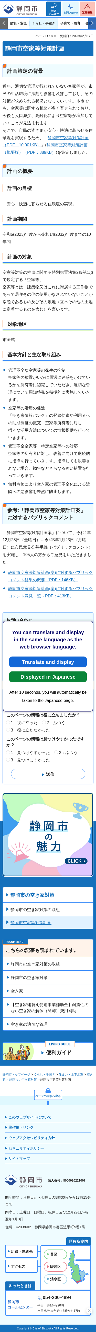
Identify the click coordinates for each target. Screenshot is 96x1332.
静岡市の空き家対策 (32, 895)
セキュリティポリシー (26, 1148)
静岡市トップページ (16, 1074)
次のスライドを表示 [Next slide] (92, 23)
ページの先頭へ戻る (48, 1096)
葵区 (53, 1254)
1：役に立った (24, 723)
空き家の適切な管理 (29, 1024)
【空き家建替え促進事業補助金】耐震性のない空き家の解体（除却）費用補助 (50, 1008)
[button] (53, 9)
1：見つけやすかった (30, 752)
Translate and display (48, 662)
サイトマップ (19, 1159)
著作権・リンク (21, 1127)
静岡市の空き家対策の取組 (35, 909)
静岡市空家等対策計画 (30, 923)
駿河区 (55, 1267)
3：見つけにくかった (30, 760)
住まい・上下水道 (71, 1074)
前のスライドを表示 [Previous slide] (4, 23)
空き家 (17, 991)
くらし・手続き (44, 1074)
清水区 (55, 1279)
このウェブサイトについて (29, 1117)
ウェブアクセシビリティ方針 (31, 1138)
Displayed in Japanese (48, 676)
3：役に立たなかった (30, 730)
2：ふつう (56, 723)
